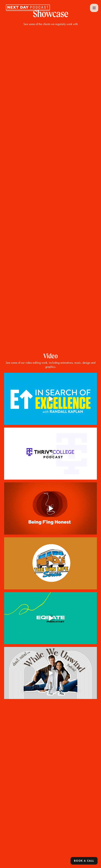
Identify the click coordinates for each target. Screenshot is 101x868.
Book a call (84, 861)
